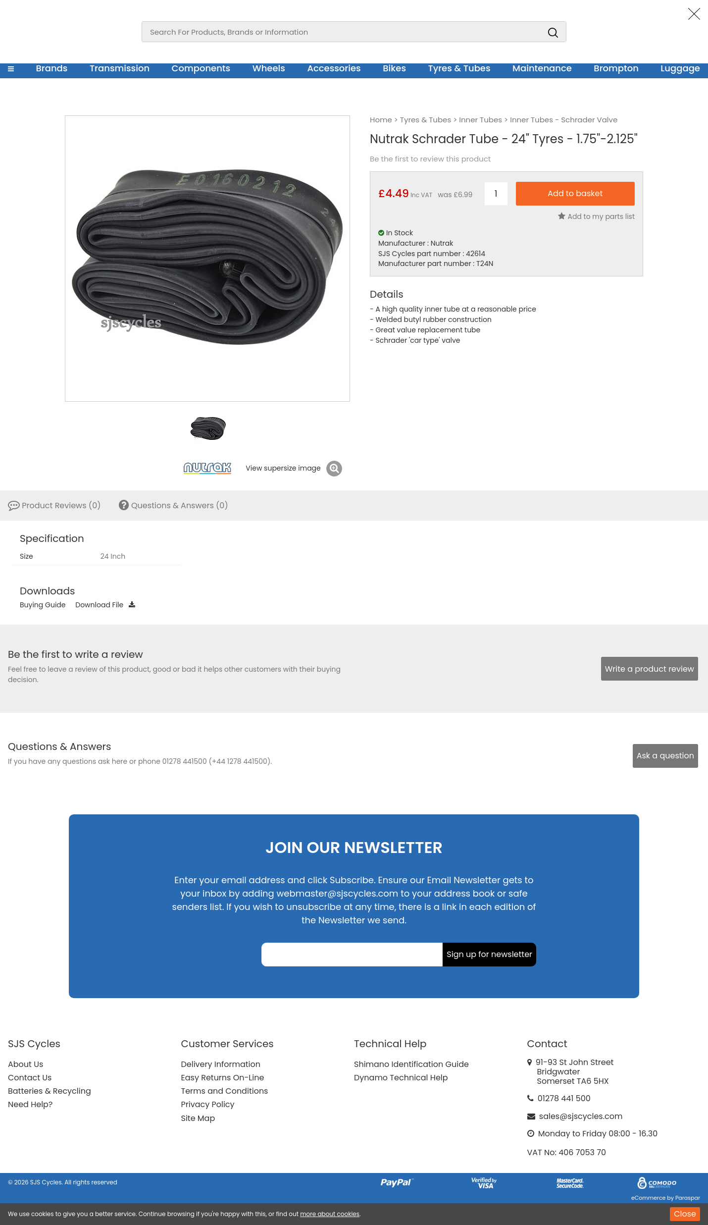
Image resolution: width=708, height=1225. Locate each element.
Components (201, 68)
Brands (51, 68)
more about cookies (329, 1214)
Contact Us (29, 1077)
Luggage (680, 68)
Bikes (394, 68)
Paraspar (687, 1198)
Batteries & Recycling (49, 1091)
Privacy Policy (208, 1104)
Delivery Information (220, 1064)
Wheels (269, 68)
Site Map (198, 1118)
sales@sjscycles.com (581, 1116)
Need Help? (30, 1104)
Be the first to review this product (430, 159)
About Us (25, 1064)
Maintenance (542, 68)
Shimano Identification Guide (411, 1064)
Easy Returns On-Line (222, 1077)
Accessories (333, 68)
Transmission (120, 68)
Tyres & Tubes (459, 68)
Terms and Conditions (224, 1091)
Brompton (616, 68)
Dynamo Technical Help (401, 1077)
